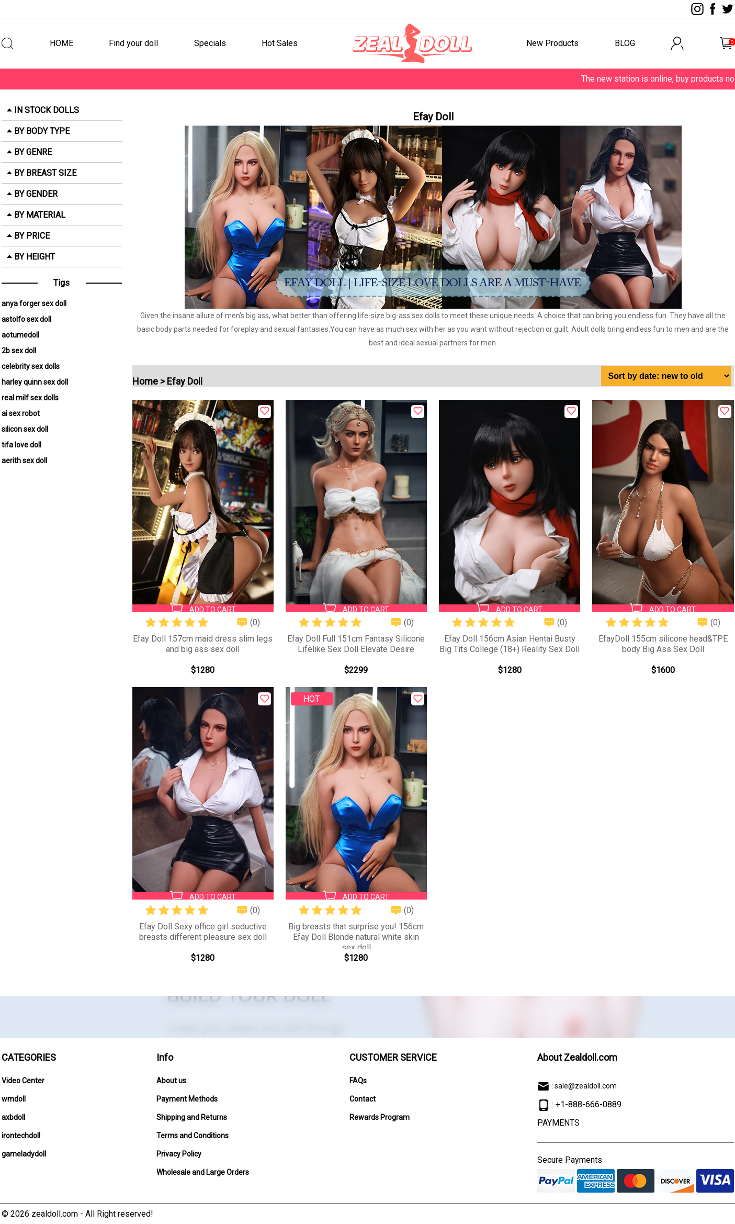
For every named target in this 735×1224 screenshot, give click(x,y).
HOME (61, 43)
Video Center (23, 1080)
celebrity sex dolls (31, 366)
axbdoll (13, 1117)
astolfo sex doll (26, 319)
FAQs (358, 1080)
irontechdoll (21, 1135)
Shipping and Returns (191, 1117)
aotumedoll (20, 335)
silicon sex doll (25, 429)
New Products (552, 43)
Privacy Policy (178, 1154)
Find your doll (133, 43)
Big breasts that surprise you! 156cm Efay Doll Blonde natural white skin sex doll (356, 937)
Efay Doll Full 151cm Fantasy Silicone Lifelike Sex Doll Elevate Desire (356, 644)
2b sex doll (19, 350)
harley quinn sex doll (35, 382)
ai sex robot (21, 413)
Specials (210, 43)
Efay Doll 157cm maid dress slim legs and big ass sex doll (203, 644)
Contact (362, 1099)
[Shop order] (666, 376)
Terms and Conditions (192, 1135)
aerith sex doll (24, 460)
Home (145, 381)
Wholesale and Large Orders (202, 1172)
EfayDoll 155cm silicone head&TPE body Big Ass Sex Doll (663, 644)
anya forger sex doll (34, 303)
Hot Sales (280, 43)
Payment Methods (187, 1099)
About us (171, 1080)
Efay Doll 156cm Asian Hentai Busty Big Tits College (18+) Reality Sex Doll (509, 644)
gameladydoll (24, 1154)
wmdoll (14, 1099)
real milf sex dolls (30, 398)
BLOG (625, 43)
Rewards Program (379, 1117)
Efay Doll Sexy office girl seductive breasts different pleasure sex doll (203, 932)
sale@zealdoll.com (586, 1086)
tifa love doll (21, 445)
